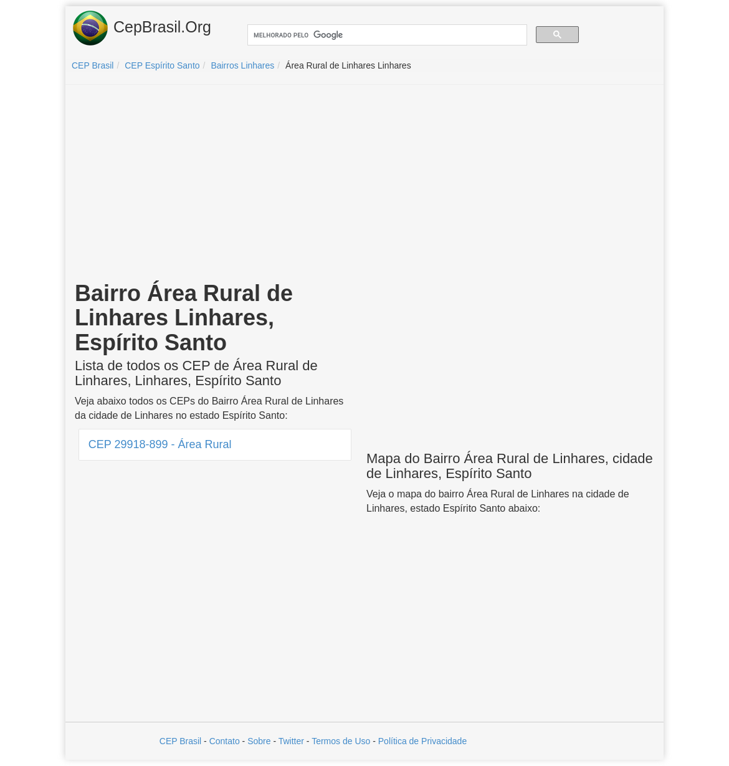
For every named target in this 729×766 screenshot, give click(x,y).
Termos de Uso (341, 741)
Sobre (258, 741)
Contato (224, 741)
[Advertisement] (364, 184)
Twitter (291, 741)
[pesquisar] (386, 35)
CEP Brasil (180, 741)
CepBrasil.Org (141, 28)
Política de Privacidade (422, 741)
